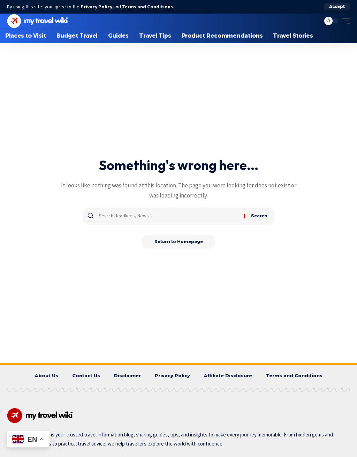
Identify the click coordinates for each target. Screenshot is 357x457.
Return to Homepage (178, 241)
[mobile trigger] (344, 20)
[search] (313, 20)
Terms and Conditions (148, 6)
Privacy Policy (97, 6)
